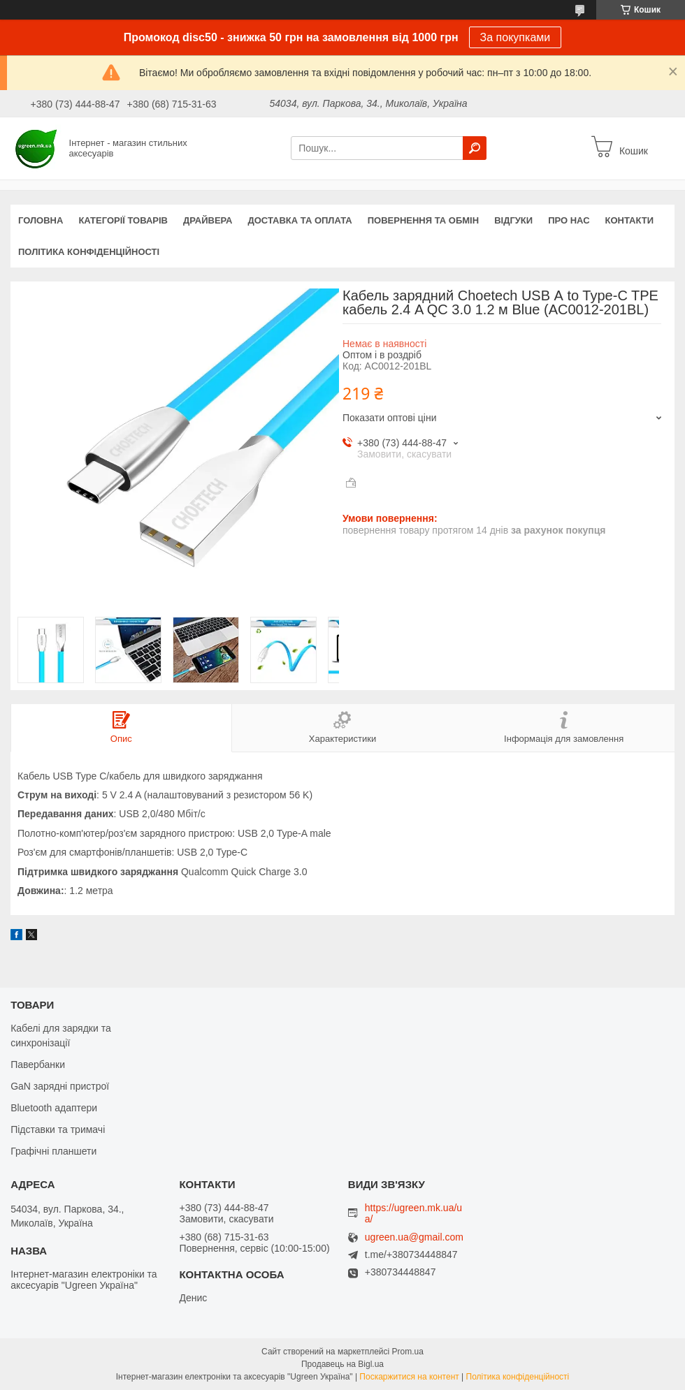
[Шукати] (474, 148)
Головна (40, 220)
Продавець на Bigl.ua (342, 1364)
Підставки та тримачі (57, 1129)
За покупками (515, 37)
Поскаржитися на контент (409, 1377)
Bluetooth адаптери (53, 1107)
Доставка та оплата (300, 220)
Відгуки (513, 220)
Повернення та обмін (423, 220)
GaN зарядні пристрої (59, 1086)
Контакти (629, 220)
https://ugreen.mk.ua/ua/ (413, 1213)
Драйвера (208, 220)
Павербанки (37, 1064)
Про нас (568, 220)
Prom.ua (408, 1351)
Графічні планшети (53, 1151)
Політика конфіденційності (88, 252)
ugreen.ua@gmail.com (414, 1237)
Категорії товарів (123, 220)
